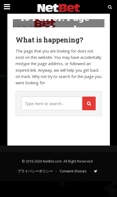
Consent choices (73, 171)
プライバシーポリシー (35, 171)
